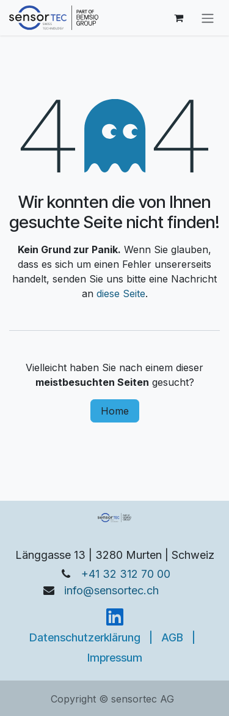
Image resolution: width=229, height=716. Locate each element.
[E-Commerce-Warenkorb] (178, 18)
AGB (172, 637)
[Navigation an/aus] (207, 18)
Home (115, 411)
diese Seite (120, 293)
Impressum (114, 657)
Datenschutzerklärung (84, 637)
